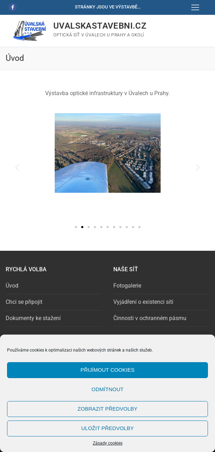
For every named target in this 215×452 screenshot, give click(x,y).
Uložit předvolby (107, 428)
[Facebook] (12, 7)
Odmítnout (107, 389)
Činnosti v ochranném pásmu (149, 318)
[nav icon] (195, 7)
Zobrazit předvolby (108, 409)
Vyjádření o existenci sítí (143, 302)
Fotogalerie (127, 285)
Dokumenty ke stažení (33, 318)
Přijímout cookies (107, 370)
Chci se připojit (24, 302)
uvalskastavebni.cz (100, 26)
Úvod (12, 285)
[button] (17, 167)
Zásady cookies (108, 443)
